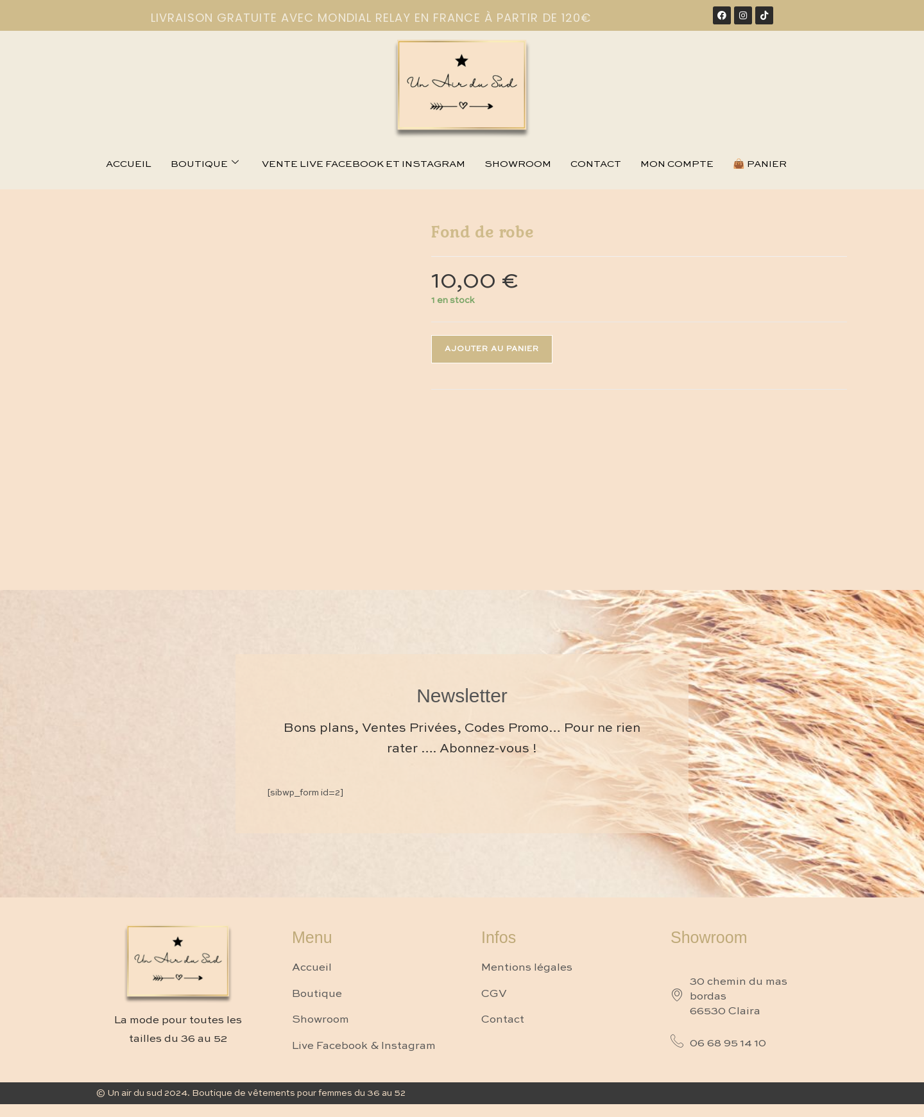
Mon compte (677, 164)
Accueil (128, 164)
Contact (595, 164)
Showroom (517, 164)
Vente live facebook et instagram (363, 164)
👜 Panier (760, 164)
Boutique (205, 163)
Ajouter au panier (492, 349)
